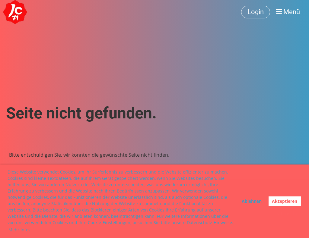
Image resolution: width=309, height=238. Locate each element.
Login (255, 12)
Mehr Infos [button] (19, 230)
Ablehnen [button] (252, 201)
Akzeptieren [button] (284, 201)
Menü (288, 12)
